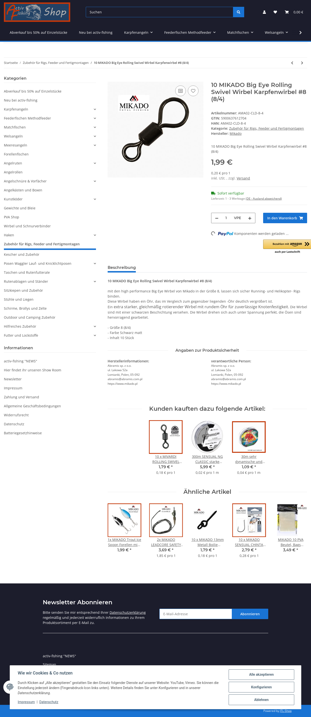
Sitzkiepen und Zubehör (23, 290)
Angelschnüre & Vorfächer (25, 181)
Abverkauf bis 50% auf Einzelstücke (32, 91)
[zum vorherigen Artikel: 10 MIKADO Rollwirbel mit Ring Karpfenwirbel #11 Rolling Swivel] (292, 63)
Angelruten (13, 163)
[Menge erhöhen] (249, 218)
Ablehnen (261, 700)
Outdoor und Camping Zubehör (29, 317)
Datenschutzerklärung (128, 612)
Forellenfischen (16, 154)
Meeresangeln (15, 145)
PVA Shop (11, 217)
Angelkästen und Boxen (23, 190)
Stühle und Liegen (19, 299)
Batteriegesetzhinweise (23, 433)
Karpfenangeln (16, 109)
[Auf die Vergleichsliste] (180, 90)
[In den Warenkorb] (111, 79)
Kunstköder (13, 199)
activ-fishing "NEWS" (20, 361)
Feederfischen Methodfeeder (27, 118)
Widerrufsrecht (16, 415)
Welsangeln (13, 136)
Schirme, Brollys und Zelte (25, 308)
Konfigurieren (261, 687)
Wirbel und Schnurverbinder (27, 226)
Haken (9, 235)
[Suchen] (159, 12)
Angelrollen (13, 172)
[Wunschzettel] (275, 12)
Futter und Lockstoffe (21, 335)
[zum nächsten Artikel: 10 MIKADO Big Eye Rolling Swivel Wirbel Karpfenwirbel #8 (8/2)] (302, 63)
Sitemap (49, 664)
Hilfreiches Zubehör (20, 326)
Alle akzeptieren (261, 674)
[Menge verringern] (216, 218)
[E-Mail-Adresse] (195, 614)
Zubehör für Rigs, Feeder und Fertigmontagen (266, 128)
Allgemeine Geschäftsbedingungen (32, 406)
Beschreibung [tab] (122, 267)
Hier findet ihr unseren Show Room (32, 370)
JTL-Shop (286, 711)
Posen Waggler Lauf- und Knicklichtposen (37, 263)
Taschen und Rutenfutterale (27, 272)
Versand (243, 178)
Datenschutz (14, 424)
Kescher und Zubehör (21, 254)
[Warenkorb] (294, 12)
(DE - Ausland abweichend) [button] (264, 198)
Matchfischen (15, 127)
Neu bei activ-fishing (20, 100)
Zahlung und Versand (21, 397)
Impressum (13, 388)
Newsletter (13, 379)
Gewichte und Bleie (19, 208)
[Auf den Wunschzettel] (193, 90)
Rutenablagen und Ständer (26, 281)
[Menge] (226, 218)
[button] (264, 12)
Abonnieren (250, 614)
